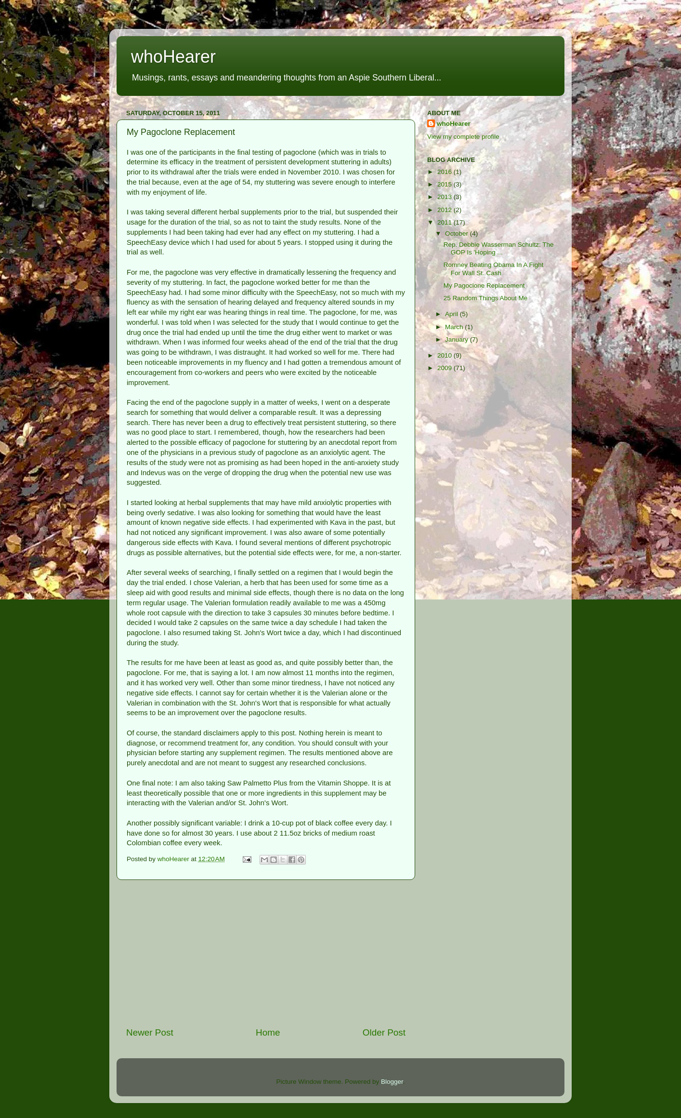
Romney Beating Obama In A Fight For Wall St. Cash (494, 268)
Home (268, 1032)
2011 (445, 222)
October (457, 233)
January (457, 339)
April (452, 314)
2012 (445, 209)
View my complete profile (463, 136)
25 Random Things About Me (486, 298)
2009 (445, 368)
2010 (445, 355)
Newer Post (149, 1032)
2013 (445, 196)
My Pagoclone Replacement (484, 285)
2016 (445, 171)
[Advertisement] (266, 953)
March (455, 327)
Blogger (392, 1081)
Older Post (384, 1032)
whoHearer (173, 57)
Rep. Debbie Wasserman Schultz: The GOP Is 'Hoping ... (499, 248)
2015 (445, 184)
